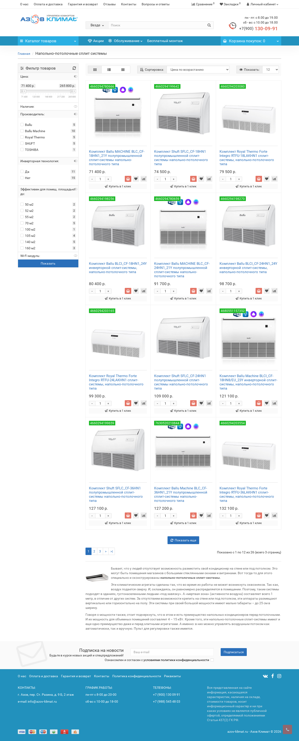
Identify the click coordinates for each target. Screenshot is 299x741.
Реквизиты (172, 676)
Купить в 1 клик (118, 186)
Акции (96, 41)
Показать (48, 263)
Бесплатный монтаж (165, 41)
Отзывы (109, 4)
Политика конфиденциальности (136, 676)
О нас (24, 4)
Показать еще (183, 540)
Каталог (48, 39)
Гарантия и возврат (83, 4)
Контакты (128, 4)
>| (111, 551)
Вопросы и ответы (156, 4)
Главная (24, 53)
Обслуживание (125, 39)
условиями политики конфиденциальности (176, 660)
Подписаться (234, 652)
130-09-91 (258, 28)
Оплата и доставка (48, 4)
